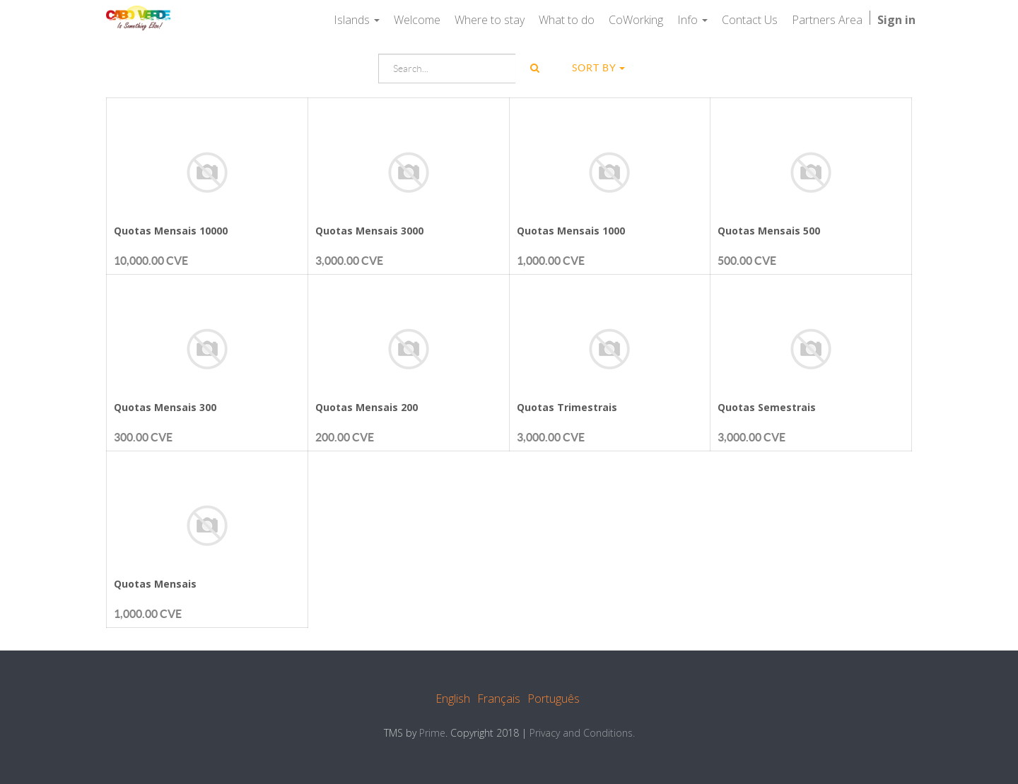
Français (498, 698)
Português (553, 698)
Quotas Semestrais (767, 407)
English (452, 698)
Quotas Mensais (155, 583)
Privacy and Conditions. (582, 733)
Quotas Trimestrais (567, 407)
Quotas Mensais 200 (366, 407)
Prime (432, 733)
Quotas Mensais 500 (769, 230)
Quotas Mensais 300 (165, 407)
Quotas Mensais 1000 (571, 230)
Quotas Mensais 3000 (369, 230)
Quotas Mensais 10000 (171, 230)
